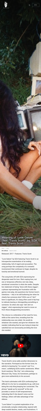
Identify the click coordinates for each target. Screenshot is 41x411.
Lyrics (3, 233)
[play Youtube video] (20, 345)
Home (3, 248)
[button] (30, 5)
